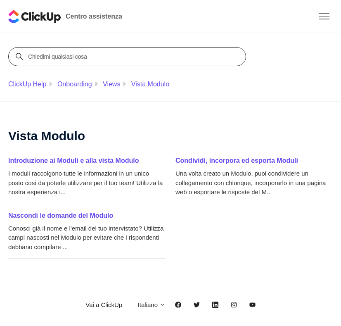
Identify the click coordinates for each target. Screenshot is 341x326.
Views (111, 84)
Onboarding (74, 84)
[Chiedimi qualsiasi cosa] (128, 56)
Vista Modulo (150, 84)
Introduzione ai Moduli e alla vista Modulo (73, 160)
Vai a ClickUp (103, 304)
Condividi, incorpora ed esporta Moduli (236, 160)
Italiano (152, 304)
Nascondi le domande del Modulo (60, 215)
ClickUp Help (27, 84)
